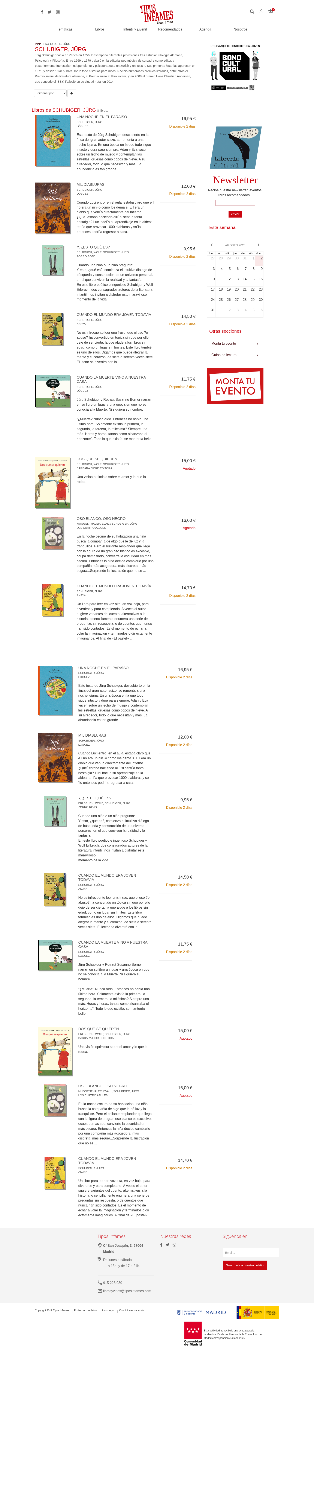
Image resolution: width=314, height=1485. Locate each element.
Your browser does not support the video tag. (235, 111)
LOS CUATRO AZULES (91, 532)
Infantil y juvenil (135, 29)
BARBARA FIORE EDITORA (94, 472)
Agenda (205, 29)
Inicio (38, 44)
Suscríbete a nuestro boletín (245, 1274)
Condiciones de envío (131, 1319)
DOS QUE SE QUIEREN (98, 463)
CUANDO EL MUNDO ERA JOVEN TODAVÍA (107, 592)
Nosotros (240, 29)
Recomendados (170, 29)
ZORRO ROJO (86, 256)
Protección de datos (85, 1319)
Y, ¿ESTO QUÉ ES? (94, 247)
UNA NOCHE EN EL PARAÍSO (103, 117)
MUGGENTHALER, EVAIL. (93, 528)
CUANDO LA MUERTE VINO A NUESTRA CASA (113, 383)
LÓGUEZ (82, 126)
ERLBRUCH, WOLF (89, 252)
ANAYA (81, 328)
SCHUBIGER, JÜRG (89, 122)
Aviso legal (108, 1319)
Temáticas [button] (64, 29)
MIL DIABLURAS (91, 184)
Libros (100, 29)
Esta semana (222, 227)
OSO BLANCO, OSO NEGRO (102, 523)
